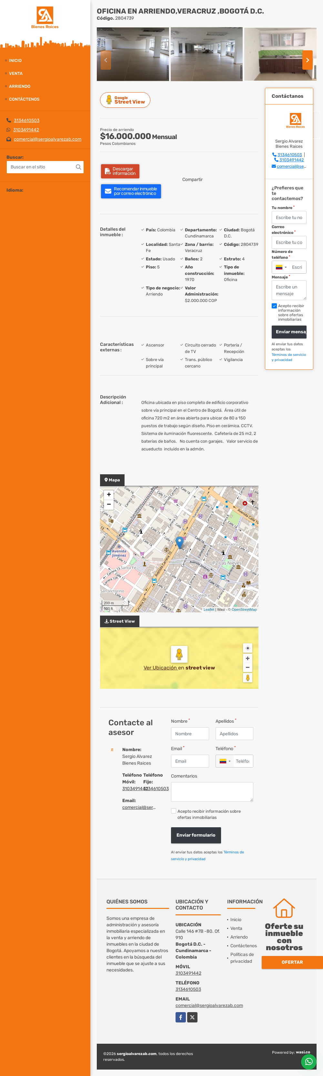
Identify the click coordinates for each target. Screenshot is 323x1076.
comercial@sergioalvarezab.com (47, 139)
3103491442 (26, 130)
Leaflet (209, 609)
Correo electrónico (284, 230)
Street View (126, 100)
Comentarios (184, 776)
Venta (16, 73)
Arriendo (19, 86)
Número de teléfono (282, 254)
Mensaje (281, 277)
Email (178, 748)
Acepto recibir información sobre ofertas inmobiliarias (209, 814)
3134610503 (26, 120)
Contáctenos (24, 99)
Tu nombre (283, 207)
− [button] (109, 505)
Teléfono (226, 748)
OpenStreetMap (244, 609)
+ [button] (109, 495)
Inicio (15, 60)
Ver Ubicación (161, 668)
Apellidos (226, 721)
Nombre (180, 721)
